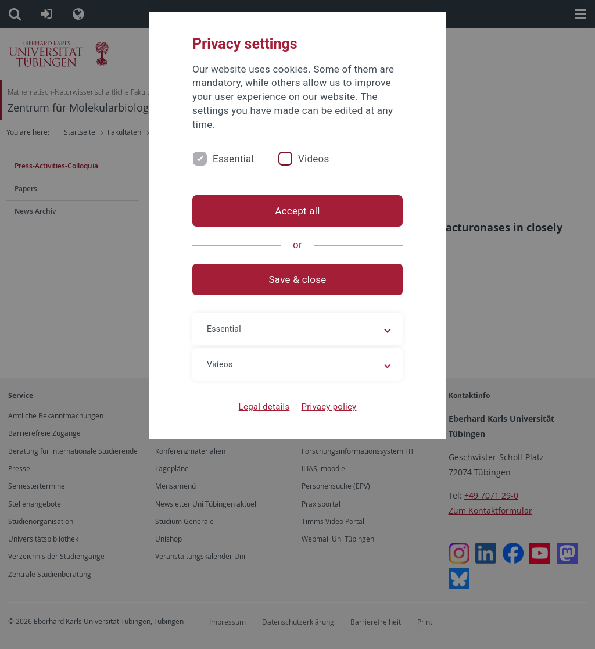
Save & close (298, 279)
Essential (233, 158)
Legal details (264, 406)
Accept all (297, 211)
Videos (313, 158)
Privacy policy (328, 406)
